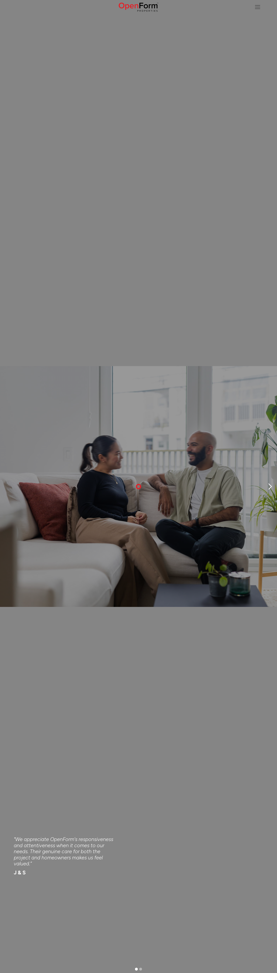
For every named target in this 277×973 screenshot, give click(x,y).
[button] (270, 486)
